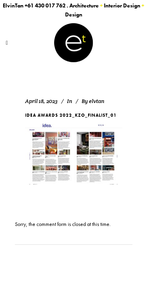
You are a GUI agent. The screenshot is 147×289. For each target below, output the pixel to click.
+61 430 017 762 (45, 5)
